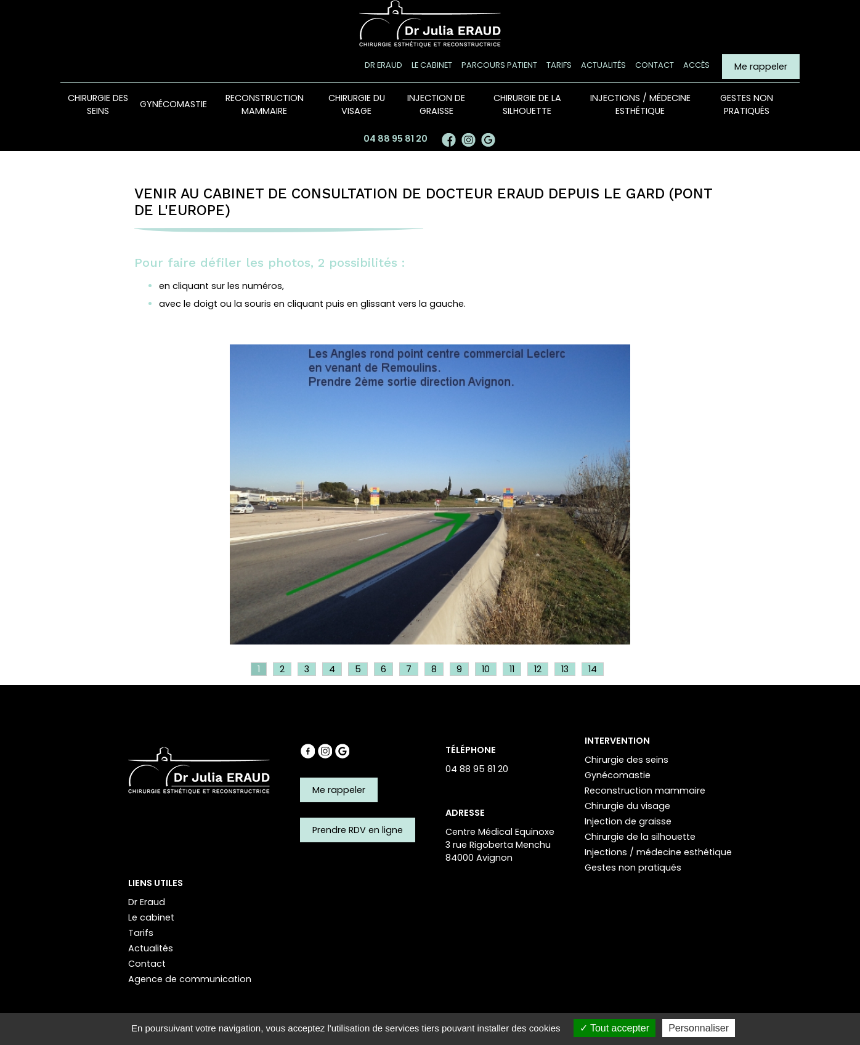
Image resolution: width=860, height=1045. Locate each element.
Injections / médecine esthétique (640, 104)
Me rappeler (760, 66)
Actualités (603, 65)
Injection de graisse (436, 104)
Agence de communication (189, 978)
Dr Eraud (383, 65)
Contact (654, 65)
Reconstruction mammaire (264, 104)
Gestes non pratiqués (746, 104)
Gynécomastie (173, 104)
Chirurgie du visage (356, 104)
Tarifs (559, 65)
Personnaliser (698, 1028)
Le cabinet (432, 65)
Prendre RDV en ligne (357, 829)
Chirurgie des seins (98, 104)
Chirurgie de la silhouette (527, 104)
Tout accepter (614, 1028)
